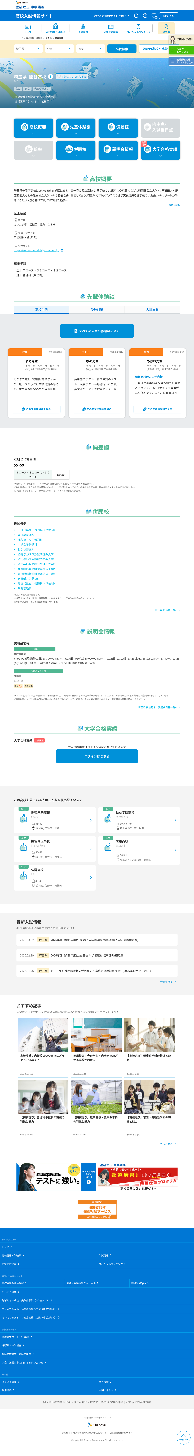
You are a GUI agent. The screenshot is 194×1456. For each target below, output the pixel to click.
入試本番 (152, 309)
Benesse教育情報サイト (121, 1432)
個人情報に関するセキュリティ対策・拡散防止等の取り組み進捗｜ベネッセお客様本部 (97, 1402)
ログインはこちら (97, 756)
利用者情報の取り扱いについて (97, 1417)
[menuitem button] (166, 28)
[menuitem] (28, 28)
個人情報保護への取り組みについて (90, 1432)
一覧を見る (166, 981)
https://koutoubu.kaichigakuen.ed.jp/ (36, 250)
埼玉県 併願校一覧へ (166, 610)
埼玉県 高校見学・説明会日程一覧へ (158, 707)
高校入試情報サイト (34, 16)
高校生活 (41, 309)
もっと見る (166, 1144)
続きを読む (174, 204)
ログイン (168, 16)
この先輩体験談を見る (38, 409)
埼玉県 (20, 49)
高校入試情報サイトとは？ (110, 16)
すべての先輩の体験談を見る (99, 331)
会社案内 (66, 1432)
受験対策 (97, 309)
